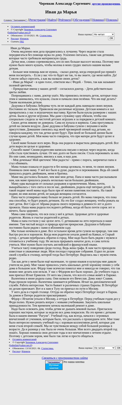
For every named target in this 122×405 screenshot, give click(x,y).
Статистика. (46, 35)
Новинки (98, 19)
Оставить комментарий (23, 26)
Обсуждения (82, 19)
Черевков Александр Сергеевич (40, 29)
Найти (52, 19)
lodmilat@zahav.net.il (19, 32)
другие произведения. (106, 3)
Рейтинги (65, 19)
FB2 (22, 41)
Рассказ (15, 38)
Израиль (24, 38)
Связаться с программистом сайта (65, 357)
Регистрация (37, 19)
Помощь (112, 19)
